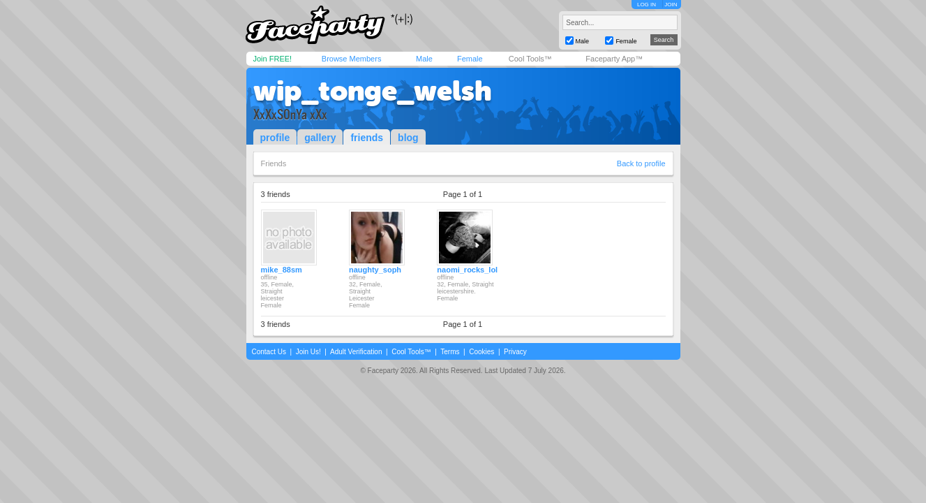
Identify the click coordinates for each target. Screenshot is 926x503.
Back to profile (641, 163)
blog (408, 137)
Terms (449, 352)
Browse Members (352, 58)
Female (470, 58)
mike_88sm (281, 269)
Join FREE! (272, 58)
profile (275, 137)
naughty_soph (375, 269)
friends (366, 137)
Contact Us (269, 352)
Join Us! (308, 352)
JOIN (670, 4)
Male (424, 58)
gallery (320, 137)
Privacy (515, 352)
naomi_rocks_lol (467, 269)
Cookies (481, 352)
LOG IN (646, 4)
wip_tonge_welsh (372, 91)
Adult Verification (356, 352)
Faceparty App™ (614, 58)
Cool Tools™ (530, 58)
